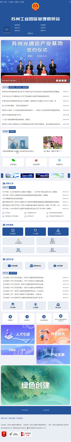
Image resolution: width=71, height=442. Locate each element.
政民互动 (17, 30)
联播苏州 (59, 164)
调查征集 (5, 273)
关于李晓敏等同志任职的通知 (12, 198)
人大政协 (10, 2)
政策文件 (5, 187)
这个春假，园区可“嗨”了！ (53, 151)
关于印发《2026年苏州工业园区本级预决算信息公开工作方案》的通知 (26, 208)
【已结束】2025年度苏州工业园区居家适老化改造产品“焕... (23, 298)
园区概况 (17, 25)
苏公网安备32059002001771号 (37, 428)
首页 (6, 29)
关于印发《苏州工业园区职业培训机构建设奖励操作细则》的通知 (25, 195)
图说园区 (5, 131)
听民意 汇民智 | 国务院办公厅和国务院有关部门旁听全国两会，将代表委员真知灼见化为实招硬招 (36, 124)
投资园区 (43, 25)
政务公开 (17, 28)
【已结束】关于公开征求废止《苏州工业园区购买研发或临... (23, 277)
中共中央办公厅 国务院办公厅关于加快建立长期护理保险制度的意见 (26, 96)
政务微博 (36, 164)
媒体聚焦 (25, 87)
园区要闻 (12, 87)
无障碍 (17, 2)
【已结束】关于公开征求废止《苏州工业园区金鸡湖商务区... (23, 288)
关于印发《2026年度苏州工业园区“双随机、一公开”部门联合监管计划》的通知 (29, 192)
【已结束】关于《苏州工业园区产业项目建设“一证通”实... (22, 294)
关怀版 (22, 2)
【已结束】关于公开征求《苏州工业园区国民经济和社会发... (23, 284)
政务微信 (13, 164)
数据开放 (30, 33)
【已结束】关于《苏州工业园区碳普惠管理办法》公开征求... (23, 291)
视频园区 (12, 131)
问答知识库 (13, 273)
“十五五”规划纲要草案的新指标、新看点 (16, 119)
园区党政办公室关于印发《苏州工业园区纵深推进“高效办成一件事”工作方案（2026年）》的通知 (36, 205)
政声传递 (5, 87)
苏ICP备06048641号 (6, 428)
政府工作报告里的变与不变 (11, 115)
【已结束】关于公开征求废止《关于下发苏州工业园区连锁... (23, 281)
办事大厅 (43, 28)
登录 (1, 2)
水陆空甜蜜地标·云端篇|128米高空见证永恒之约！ (18, 152)
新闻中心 (43, 30)
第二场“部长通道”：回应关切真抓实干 (15, 106)
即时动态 (18, 87)
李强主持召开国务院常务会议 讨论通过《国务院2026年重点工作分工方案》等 (29, 101)
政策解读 (12, 187)
